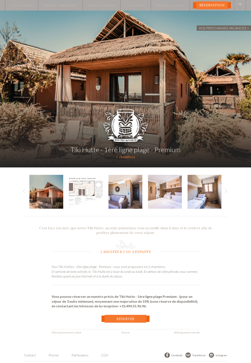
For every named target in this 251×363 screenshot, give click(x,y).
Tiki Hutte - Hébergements (60, 5)
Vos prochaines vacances (222, 28)
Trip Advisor (199, 355)
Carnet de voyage (22, 5)
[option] (49, 192)
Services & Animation (101, 5)
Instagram (221, 355)
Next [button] (226, 192)
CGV (104, 355)
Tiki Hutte (125, 124)
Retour (125, 332)
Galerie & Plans (135, 5)
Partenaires (79, 355)
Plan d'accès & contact (170, 5)
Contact (30, 355)
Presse (54, 355)
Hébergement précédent (66, 332)
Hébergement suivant (187, 332)
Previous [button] (24, 192)
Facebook (176, 355)
